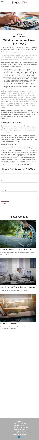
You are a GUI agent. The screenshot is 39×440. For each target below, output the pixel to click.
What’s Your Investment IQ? (10, 323)
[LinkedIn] (19, 437)
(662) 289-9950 (21, 423)
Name (3, 172)
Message (3, 190)
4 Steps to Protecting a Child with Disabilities (16, 249)
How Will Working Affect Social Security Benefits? (17, 287)
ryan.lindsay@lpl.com (19, 434)
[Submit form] (5, 203)
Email (2, 181)
